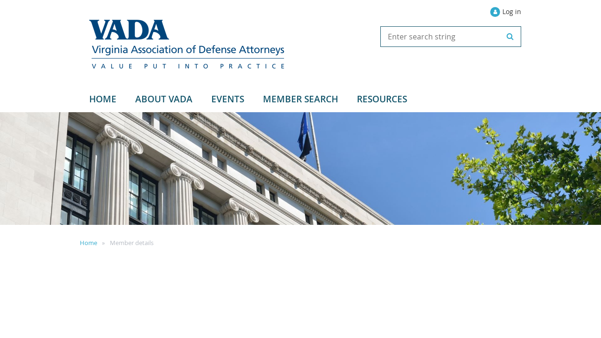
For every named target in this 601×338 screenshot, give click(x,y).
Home (88, 242)
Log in (511, 11)
